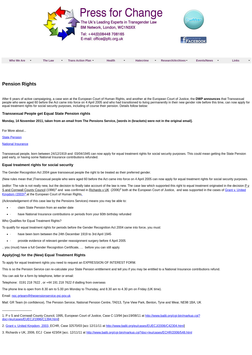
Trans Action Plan (79, 60)
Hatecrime (142, 60)
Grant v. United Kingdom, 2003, (28, 325)
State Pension (12, 137)
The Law (48, 60)
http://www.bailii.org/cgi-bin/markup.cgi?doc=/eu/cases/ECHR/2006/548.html (139, 332)
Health (111, 60)
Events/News (204, 60)
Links (235, 60)
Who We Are (17, 60)
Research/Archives (173, 60)
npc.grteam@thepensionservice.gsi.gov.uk (41, 295)
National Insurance (15, 144)
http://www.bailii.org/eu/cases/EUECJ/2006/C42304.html (145, 325)
